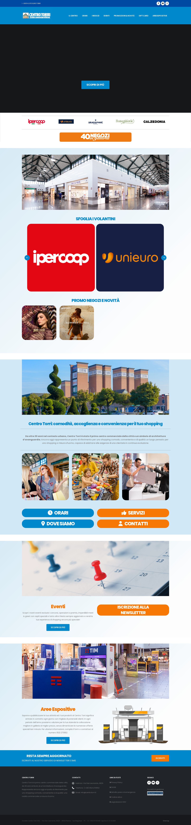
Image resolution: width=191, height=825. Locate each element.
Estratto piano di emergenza (123, 792)
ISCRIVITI (160, 758)
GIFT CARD (143, 15)
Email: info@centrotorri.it (86, 792)
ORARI (85, 15)
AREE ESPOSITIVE (160, 15)
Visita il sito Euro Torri (31, 3)
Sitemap (166, 821)
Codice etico (116, 797)
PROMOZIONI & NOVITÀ (124, 15)
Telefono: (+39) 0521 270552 (87, 788)
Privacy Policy (116, 782)
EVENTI (106, 15)
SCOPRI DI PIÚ (58, 627)
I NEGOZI (95, 15)
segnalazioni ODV (118, 802)
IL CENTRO (73, 15)
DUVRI (113, 787)
